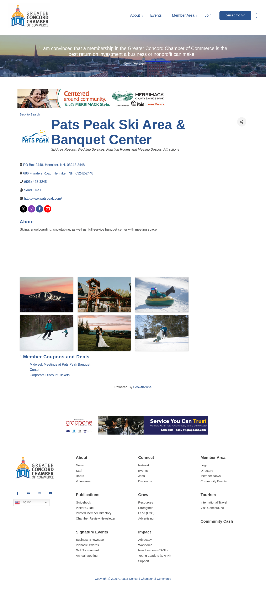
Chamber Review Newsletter (95, 518)
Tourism (208, 495)
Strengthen (145, 508)
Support (143, 561)
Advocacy (145, 539)
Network (144, 465)
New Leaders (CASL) (153, 550)
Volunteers (83, 481)
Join (208, 15)
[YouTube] (50, 493)
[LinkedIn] (28, 493)
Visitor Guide (85, 508)
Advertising (146, 518)
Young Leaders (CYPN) (154, 555)
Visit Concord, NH (213, 508)
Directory (207, 470)
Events (156, 15)
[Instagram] (39, 493)
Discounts (145, 481)
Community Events (214, 481)
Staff (79, 470)
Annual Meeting (86, 555)
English (23, 502)
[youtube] (47, 209)
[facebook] (39, 209)
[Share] (241, 122)
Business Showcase (90, 539)
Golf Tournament (87, 550)
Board (80, 476)
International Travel (214, 502)
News (80, 465)
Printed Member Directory (93, 513)
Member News (211, 476)
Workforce (145, 545)
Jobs (141, 476)
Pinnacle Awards (87, 545)
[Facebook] (17, 493)
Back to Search (30, 114)
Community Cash (217, 521)
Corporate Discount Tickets (50, 375)
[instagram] (31, 209)
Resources (145, 502)
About (135, 15)
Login (204, 465)
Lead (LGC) (146, 513)
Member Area (183, 15)
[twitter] (23, 209)
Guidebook (83, 502)
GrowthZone (142, 387)
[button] (235, 15)
